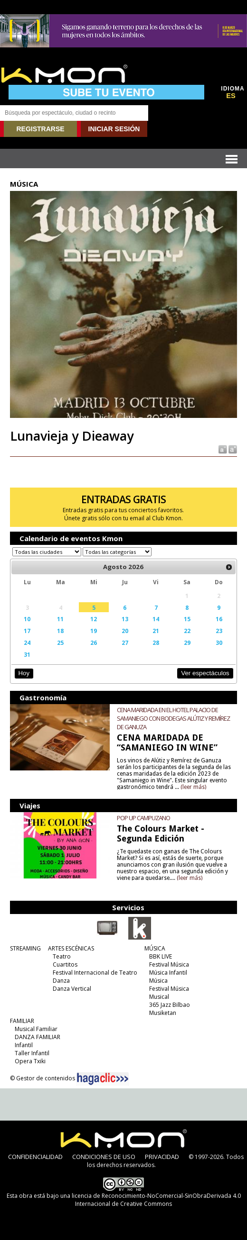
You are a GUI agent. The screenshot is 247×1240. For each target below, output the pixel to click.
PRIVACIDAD (162, 1156)
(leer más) (193, 787)
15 (187, 619)
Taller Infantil (32, 1053)
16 (219, 619)
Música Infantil (168, 972)
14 (155, 619)
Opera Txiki (30, 1061)
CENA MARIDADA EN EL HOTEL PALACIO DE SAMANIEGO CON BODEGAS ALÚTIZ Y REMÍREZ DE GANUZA (173, 718)
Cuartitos (65, 964)
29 (187, 642)
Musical (159, 997)
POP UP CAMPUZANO (143, 818)
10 (27, 619)
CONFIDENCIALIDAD (35, 1156)
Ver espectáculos (205, 673)
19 (93, 630)
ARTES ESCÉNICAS (71, 948)
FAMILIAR (22, 1021)
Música (158, 981)
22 (187, 630)
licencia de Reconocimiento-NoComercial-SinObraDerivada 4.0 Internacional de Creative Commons (156, 1200)
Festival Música (169, 964)
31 (27, 654)
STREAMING (25, 948)
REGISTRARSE (40, 129)
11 (60, 619)
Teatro (62, 956)
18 (60, 630)
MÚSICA (154, 948)
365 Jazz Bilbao (169, 1005)
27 (125, 642)
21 (155, 630)
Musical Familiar (36, 1029)
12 (93, 619)
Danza (61, 981)
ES (231, 96)
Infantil (24, 1045)
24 (27, 642)
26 (93, 642)
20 (125, 630)
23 (219, 630)
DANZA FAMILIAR (37, 1037)
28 (155, 642)
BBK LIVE (160, 956)
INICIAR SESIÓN (114, 129)
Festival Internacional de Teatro (95, 972)
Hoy (24, 673)
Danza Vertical (72, 989)
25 (60, 642)
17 (27, 630)
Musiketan (162, 1013)
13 (125, 619)
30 (219, 642)
